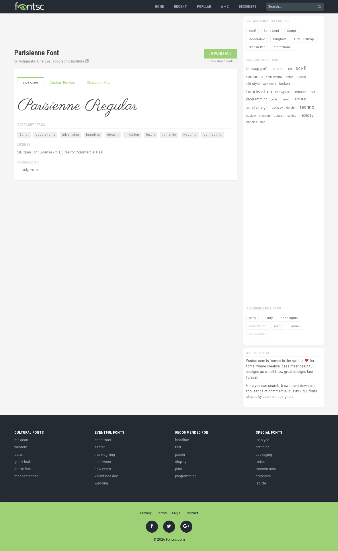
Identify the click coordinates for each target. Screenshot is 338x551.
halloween (103, 462)
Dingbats (279, 39)
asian (18, 455)
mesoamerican (26, 476)
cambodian (257, 334)
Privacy (146, 513)
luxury (150, 135)
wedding (189, 135)
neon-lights (289, 318)
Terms (162, 513)
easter (100, 447)
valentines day (106, 476)
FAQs (176, 513)
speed (301, 77)
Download (220, 53)
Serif (252, 31)
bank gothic (282, 92)
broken (284, 84)
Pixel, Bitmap (304, 39)
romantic (169, 135)
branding (93, 135)
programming (256, 99)
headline (182, 440)
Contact (191, 513)
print (178, 469)
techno (307, 107)
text (178, 447)
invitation (132, 135)
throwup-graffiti (257, 69)
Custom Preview (62, 83)
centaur (293, 115)
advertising (70, 135)
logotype (262, 440)
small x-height (257, 108)
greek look (22, 462)
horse (289, 77)
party (252, 318)
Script (23, 135)
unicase (301, 91)
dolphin (291, 107)
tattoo (260, 462)
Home (159, 7)
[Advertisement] (118, 31)
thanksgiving (105, 455)
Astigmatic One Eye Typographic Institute (51, 61)
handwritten (259, 91)
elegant (112, 135)
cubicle (251, 115)
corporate (263, 476)
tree (262, 122)
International (282, 47)
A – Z (225, 7)
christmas (103, 440)
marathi (286, 99)
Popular (204, 7)
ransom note (266, 469)
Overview (30, 83)
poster (180, 455)
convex (277, 108)
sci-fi (301, 68)
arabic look (23, 469)
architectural (274, 77)
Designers (247, 7)
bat (313, 92)
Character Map (98, 83)
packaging (264, 455)
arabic (279, 326)
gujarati (279, 115)
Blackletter (257, 47)
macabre (265, 115)
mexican (21, 440)
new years (103, 469)
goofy (274, 99)
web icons (269, 83)
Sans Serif (271, 31)
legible (261, 483)
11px (289, 69)
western (20, 447)
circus (278, 69)
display (180, 462)
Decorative (257, 39)
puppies (251, 122)
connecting (212, 135)
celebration (257, 326)
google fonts (45, 135)
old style (253, 84)
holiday (307, 115)
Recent (180, 7)
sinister (300, 99)
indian (296, 326)
